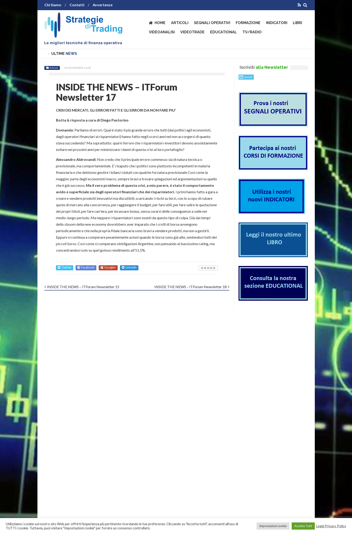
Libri (297, 23)
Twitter (64, 267)
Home (160, 23)
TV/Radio (252, 32)
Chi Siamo (52, 5)
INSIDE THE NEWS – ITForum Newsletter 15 (83, 286)
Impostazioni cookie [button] (273, 526)
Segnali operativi (212, 23)
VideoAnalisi (162, 32)
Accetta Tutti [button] (303, 526)
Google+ (108, 267)
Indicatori (276, 23)
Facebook (86, 267)
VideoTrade (192, 32)
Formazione (248, 23)
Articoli (179, 23)
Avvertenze (103, 5)
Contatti (77, 5)
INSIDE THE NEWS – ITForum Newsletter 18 (190, 286)
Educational (223, 32)
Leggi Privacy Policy (331, 526)
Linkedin (129, 267)
